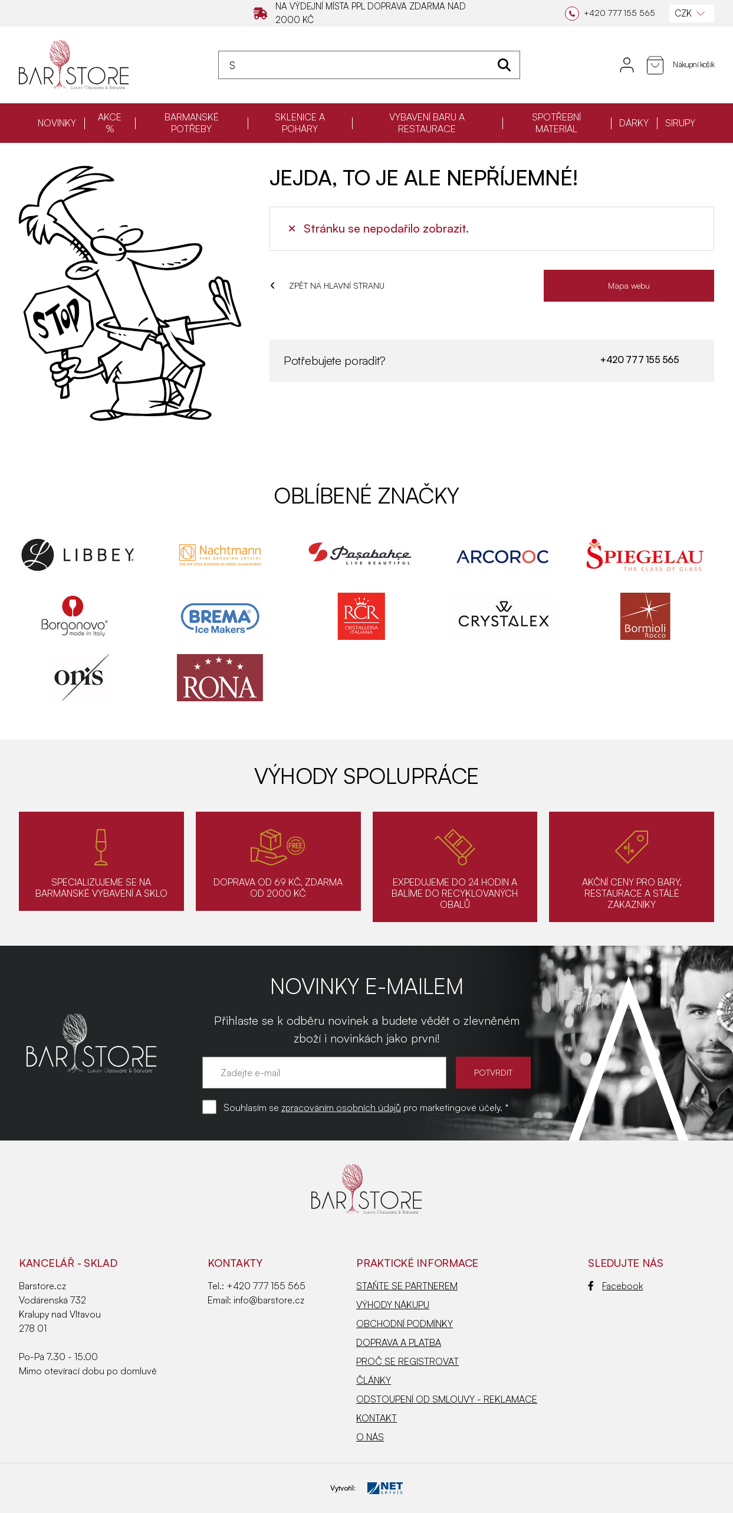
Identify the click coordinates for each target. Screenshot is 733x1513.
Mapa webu (629, 285)
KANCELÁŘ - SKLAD (68, 1262)
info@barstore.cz (269, 1300)
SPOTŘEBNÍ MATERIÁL (556, 122)
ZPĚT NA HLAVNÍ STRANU (327, 285)
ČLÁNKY (373, 1380)
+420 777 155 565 (639, 359)
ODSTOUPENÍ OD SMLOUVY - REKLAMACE (446, 1399)
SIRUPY (680, 123)
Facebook (615, 1286)
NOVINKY (57, 123)
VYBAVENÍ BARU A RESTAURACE (427, 122)
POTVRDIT (493, 1072)
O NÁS (370, 1437)
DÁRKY (634, 123)
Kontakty (235, 1262)
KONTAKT (376, 1418)
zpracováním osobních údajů (341, 1107)
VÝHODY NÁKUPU (392, 1305)
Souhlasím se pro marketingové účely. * (366, 1107)
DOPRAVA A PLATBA (398, 1342)
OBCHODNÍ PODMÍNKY (404, 1323)
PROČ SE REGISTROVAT (407, 1361)
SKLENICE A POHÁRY (300, 122)
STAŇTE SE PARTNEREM (407, 1286)
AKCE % (109, 122)
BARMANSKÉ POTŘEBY (192, 122)
